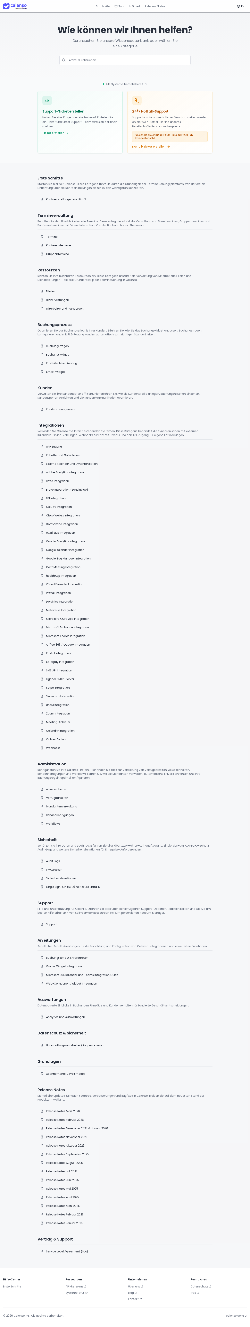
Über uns (135, 1286)
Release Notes (155, 6)
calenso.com (236, 1316)
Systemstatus (77, 1293)
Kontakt (135, 1299)
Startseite (103, 6)
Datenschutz (201, 1286)
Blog (132, 1293)
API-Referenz (76, 1286)
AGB (195, 1293)
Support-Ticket (127, 6)
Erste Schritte (12, 1286)
